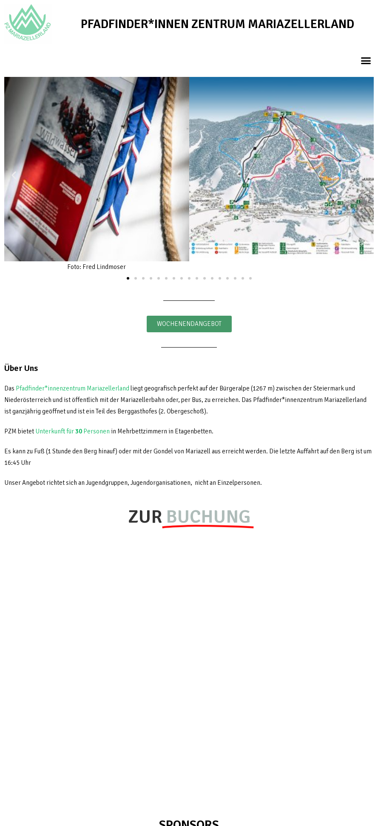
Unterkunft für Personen (72, 431)
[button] (366, 60)
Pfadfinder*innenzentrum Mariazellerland (72, 388)
